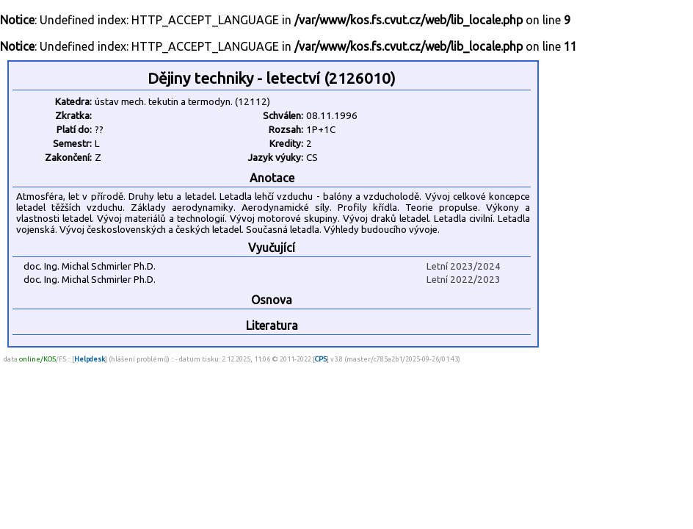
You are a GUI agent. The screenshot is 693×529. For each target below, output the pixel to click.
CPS (321, 359)
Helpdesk (89, 359)
